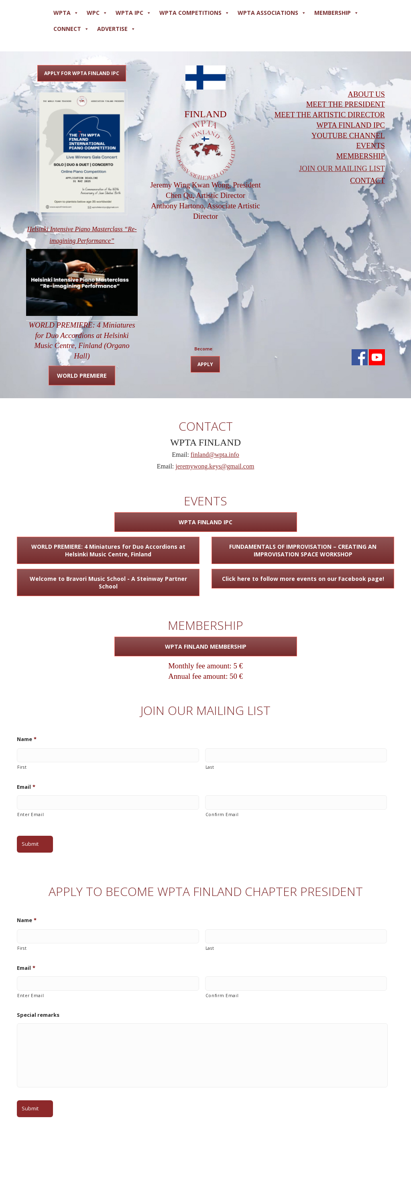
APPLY (205, 364)
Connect (71, 29)
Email (26, 787)
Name (27, 739)
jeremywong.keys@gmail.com (214, 466)
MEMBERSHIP (336, 13)
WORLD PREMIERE (82, 375)
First (21, 767)
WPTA (66, 13)
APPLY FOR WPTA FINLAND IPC (81, 73)
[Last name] (296, 755)
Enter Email (30, 814)
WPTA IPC (133, 13)
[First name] (108, 755)
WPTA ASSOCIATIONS (272, 13)
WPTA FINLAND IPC (205, 522)
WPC (97, 13)
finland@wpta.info (215, 454)
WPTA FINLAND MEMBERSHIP (205, 646)
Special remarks (38, 1015)
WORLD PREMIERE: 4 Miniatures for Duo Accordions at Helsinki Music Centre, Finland (108, 550)
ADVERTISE (116, 29)
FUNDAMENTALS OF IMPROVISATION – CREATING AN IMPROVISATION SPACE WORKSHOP (302, 550)
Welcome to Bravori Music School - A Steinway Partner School (108, 582)
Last (210, 767)
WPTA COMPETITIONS (194, 13)
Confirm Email (222, 814)
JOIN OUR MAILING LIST (342, 168)
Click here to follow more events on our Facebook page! (303, 578)
